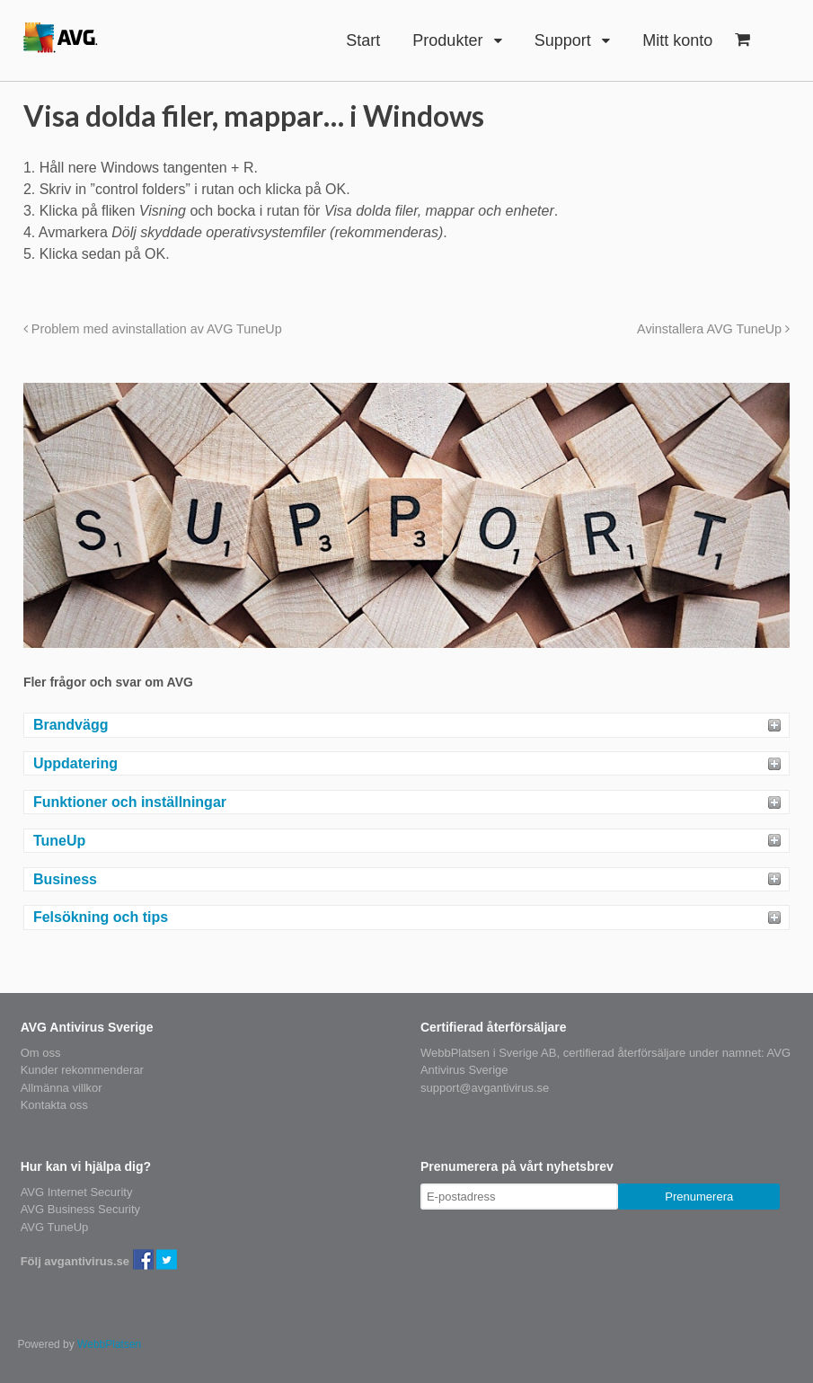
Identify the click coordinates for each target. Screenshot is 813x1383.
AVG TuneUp (55, 1227)
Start (363, 40)
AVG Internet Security (77, 1192)
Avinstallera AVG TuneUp (713, 329)
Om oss (41, 1052)
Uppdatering (75, 763)
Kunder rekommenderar (82, 1070)
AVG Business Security (80, 1209)
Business (65, 879)
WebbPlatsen (109, 1344)
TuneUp (59, 840)
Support (563, 40)
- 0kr (742, 39)
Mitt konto (677, 40)
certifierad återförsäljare (624, 1052)
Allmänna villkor (61, 1088)
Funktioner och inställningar (129, 802)
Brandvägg (71, 724)
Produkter (447, 40)
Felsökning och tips (100, 917)
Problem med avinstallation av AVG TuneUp (152, 329)
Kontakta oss (54, 1105)
